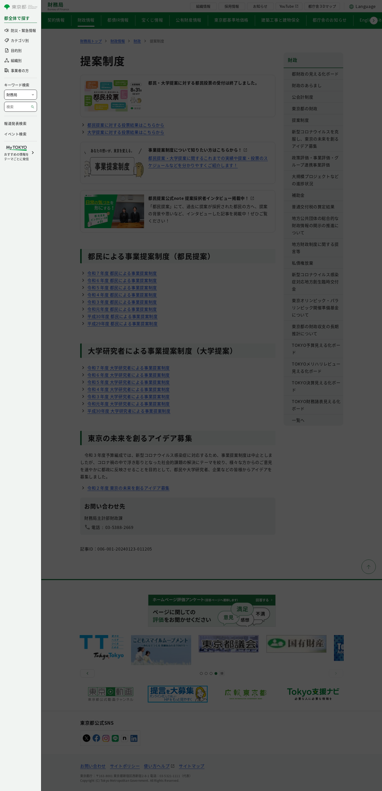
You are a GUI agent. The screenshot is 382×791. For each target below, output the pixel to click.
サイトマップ (191, 766)
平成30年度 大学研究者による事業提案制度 (128, 411)
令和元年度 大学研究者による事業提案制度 (128, 404)
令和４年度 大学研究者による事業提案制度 (128, 389)
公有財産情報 (188, 20)
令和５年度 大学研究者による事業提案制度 (128, 382)
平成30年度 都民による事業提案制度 (122, 316)
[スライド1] (201, 673)
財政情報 (86, 20)
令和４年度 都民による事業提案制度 (122, 295)
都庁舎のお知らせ (330, 20)
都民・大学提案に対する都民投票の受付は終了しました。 (203, 83)
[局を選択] (20, 95)
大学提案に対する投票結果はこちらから (125, 132)
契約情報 (56, 20)
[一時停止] (222, 673)
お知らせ (260, 6)
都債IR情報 (118, 20)
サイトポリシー (125, 766)
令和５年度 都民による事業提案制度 (122, 287)
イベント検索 (15, 133)
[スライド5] (206, 673)
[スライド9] (211, 673)
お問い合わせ (93, 766)
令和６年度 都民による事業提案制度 (122, 280)
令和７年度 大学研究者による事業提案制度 (128, 368)
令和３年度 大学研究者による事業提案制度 (128, 396)
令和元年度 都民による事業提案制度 (122, 309)
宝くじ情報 (152, 20)
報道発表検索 (15, 123)
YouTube (286, 6)
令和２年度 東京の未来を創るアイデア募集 (128, 488)
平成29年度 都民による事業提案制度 (122, 323)
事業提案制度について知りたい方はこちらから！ (195, 150)
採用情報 (232, 6)
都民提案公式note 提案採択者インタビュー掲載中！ (198, 198)
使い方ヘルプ (157, 766)
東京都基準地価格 (231, 20)
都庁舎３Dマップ (322, 6)
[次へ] (336, 673)
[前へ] (87, 673)
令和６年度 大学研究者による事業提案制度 (128, 375)
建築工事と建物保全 (280, 20)
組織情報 (203, 6)
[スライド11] (216, 673)
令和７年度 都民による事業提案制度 (122, 273)
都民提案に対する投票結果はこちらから (125, 125)
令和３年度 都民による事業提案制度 (122, 302)
